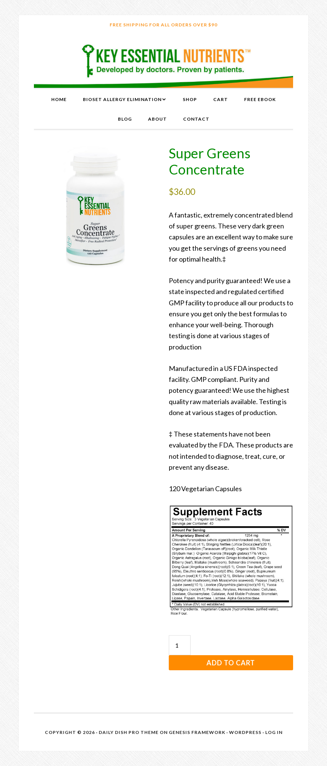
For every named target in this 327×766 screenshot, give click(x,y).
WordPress (245, 732)
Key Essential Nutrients (163, 61)
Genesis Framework (197, 732)
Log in (274, 732)
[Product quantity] (180, 645)
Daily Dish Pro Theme (129, 732)
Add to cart (230, 663)
